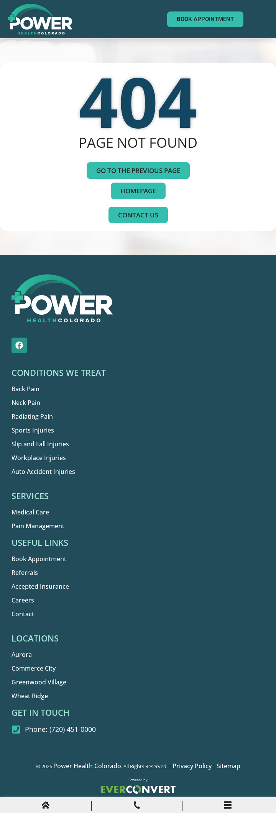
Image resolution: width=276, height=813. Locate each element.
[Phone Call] (137, 806)
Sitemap (228, 766)
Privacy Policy (192, 766)
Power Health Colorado (87, 766)
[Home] (45, 806)
